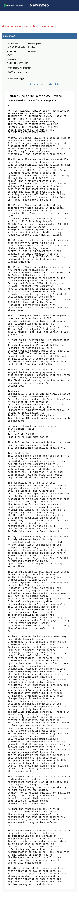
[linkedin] (21, 87)
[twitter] (14, 87)
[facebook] (8, 87)
